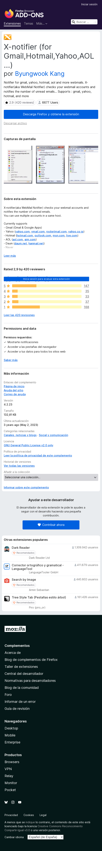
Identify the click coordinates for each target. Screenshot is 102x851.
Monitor (11, 783)
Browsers (12, 762)
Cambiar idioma (14, 837)
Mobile (10, 735)
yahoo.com (22, 231)
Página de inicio (14, 386)
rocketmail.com (56, 231)
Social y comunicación (53, 435)
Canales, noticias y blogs (20, 435)
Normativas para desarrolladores (30, 681)
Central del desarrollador (24, 674)
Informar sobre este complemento (26, 487)
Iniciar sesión (89, 4)
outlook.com (43, 235)
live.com (71, 235)
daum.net (20, 243)
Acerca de (13, 653)
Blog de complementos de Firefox (31, 660)
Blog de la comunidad (22, 688)
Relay (9, 776)
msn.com (59, 235)
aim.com (30, 239)
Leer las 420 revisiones (19, 315)
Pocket (10, 790)
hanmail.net (36, 243)
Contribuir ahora (51, 525)
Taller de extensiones (21, 667)
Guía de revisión (17, 709)
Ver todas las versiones (19, 465)
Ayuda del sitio (13, 390)
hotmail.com (25, 235)
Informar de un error (20, 702)
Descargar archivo (15, 123)
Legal (43, 815)
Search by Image (24, 579)
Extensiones (12, 23)
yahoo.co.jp (75, 231)
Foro (8, 695)
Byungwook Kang (39, 73)
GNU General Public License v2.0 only (28, 445)
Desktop (11, 728)
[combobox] (84, 21)
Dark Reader (21, 548)
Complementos (17, 646)
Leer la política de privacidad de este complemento (38, 455)
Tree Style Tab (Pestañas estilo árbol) (39, 597)
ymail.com (38, 231)
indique (30, 822)
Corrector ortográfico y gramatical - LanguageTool (38, 567)
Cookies (29, 815)
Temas (28, 23)
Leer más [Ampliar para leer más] (10, 255)
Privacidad (11, 815)
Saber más (11, 360)
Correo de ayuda (15, 394)
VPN (8, 769)
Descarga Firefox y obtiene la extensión (51, 114)
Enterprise (12, 742)
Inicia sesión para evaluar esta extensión (46, 278)
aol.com (18, 239)
